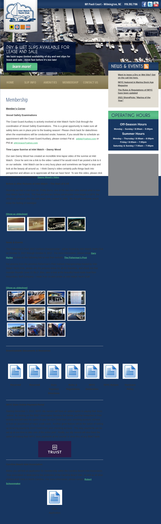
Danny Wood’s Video (48, 177)
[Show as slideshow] (16, 214)
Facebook (144, 4)
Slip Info (30, 82)
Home (10, 82)
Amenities (50, 82)
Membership (70, 82)
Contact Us (90, 82)
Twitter (150, 4)
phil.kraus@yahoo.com (26, 143)
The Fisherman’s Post (75, 257)
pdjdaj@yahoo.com (86, 138)
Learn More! (21, 66)
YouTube (155, 4)
